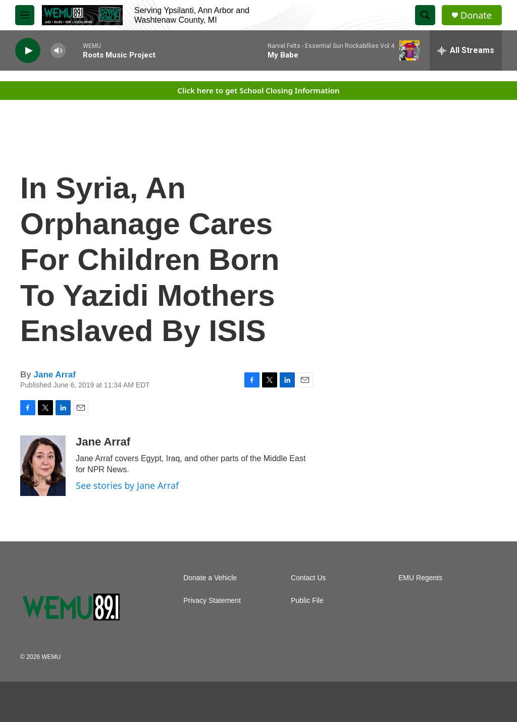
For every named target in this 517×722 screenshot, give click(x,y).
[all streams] (466, 50)
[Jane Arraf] (43, 465)
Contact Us (308, 578)
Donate (476, 15)
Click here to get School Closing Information (258, 90)
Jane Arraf (54, 374)
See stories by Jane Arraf (127, 485)
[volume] (58, 50)
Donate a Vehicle (210, 578)
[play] (28, 51)
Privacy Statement (212, 600)
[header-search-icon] (425, 15)
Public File (307, 600)
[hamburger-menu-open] (24, 15)
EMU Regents (420, 578)
